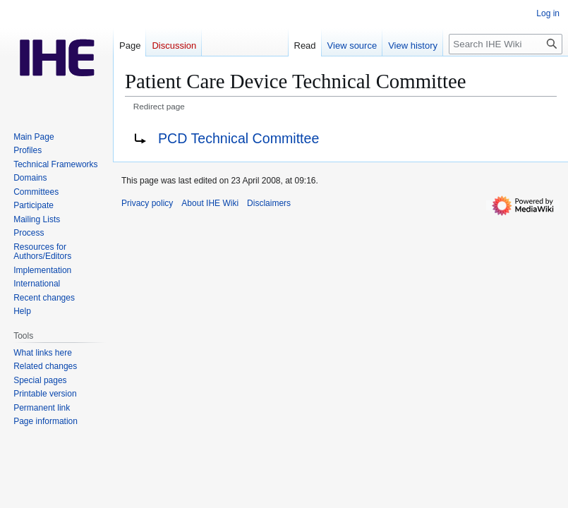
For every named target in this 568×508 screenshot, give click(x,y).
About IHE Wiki (209, 203)
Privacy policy (147, 203)
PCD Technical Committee (238, 138)
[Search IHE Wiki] (505, 44)
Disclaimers (269, 203)
